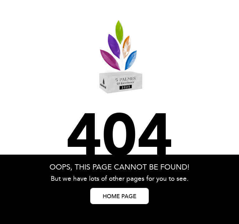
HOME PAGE (119, 196)
